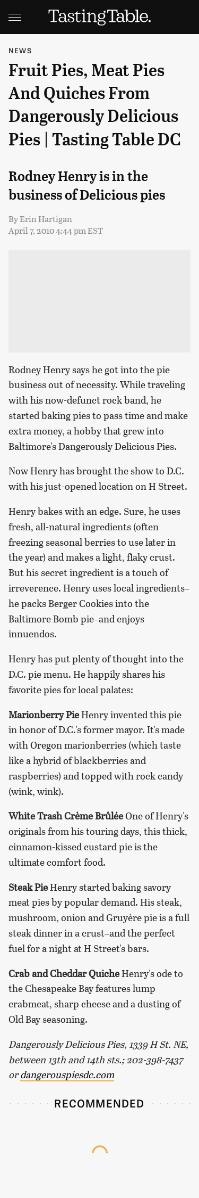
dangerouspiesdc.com (67, 1074)
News (20, 50)
